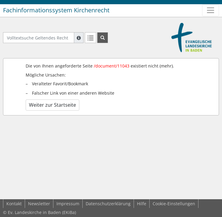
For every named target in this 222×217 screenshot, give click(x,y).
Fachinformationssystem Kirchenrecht (56, 10)
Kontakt (14, 203)
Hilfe (141, 203)
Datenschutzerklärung (108, 203)
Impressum (67, 203)
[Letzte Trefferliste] (90, 37)
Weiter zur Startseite (52, 105)
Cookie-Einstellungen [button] (174, 203)
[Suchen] (102, 37)
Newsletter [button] (39, 203)
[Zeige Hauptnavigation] (210, 10)
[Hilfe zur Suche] (79, 37)
